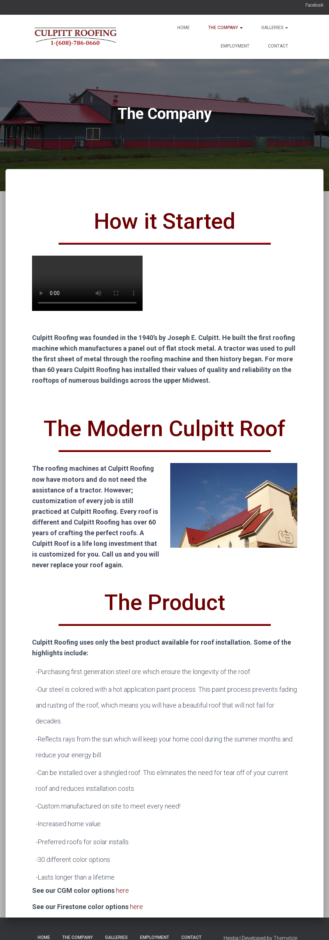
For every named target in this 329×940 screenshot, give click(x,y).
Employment (235, 46)
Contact (278, 46)
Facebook (314, 5)
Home (183, 27)
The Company (225, 27)
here (122, 890)
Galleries (274, 27)
